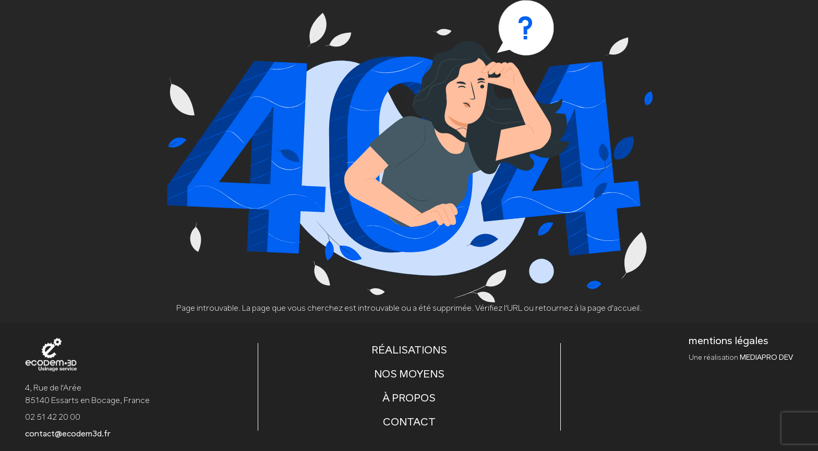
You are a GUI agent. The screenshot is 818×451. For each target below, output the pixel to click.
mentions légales (728, 341)
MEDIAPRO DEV (766, 358)
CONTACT (409, 423)
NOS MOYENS (409, 375)
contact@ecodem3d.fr (68, 434)
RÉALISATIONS (409, 351)
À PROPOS (409, 399)
